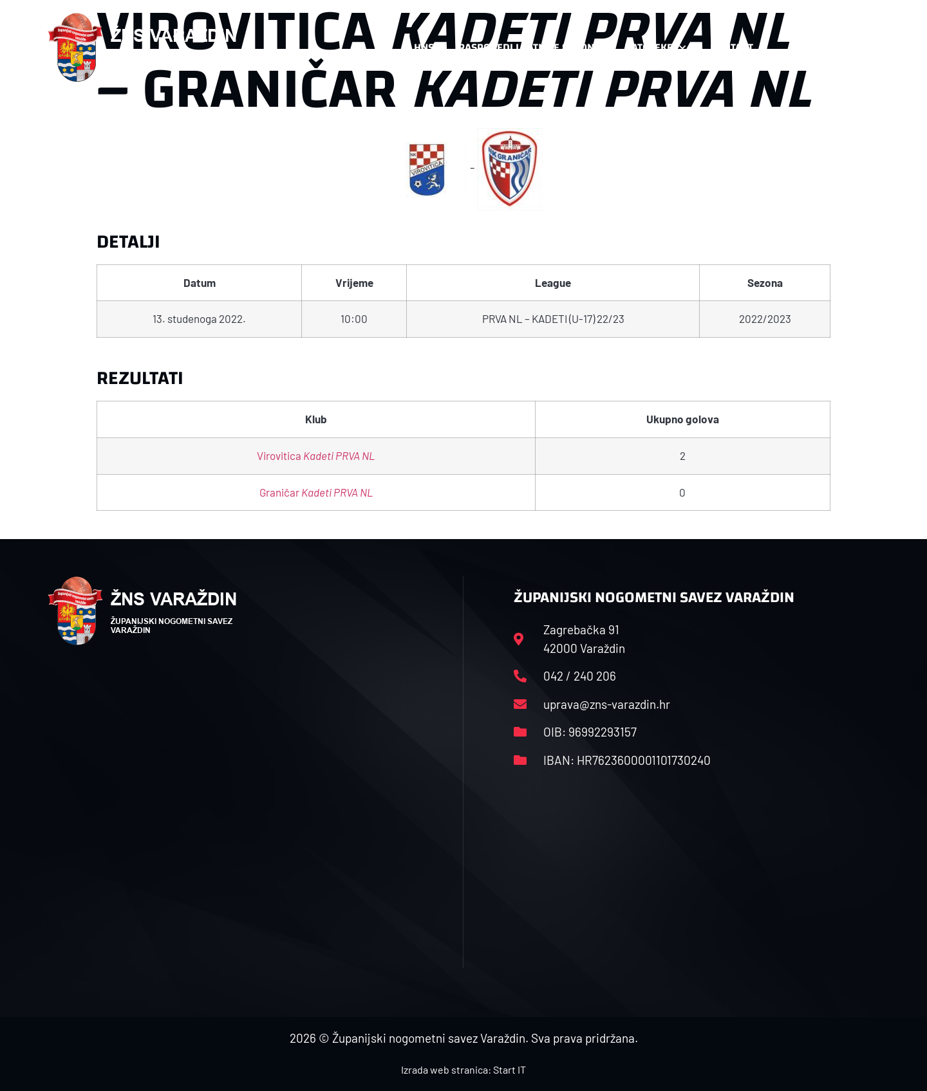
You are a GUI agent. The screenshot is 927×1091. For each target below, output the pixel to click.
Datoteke (655, 47)
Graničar (316, 492)
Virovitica (316, 455)
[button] (854, 48)
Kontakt (738, 47)
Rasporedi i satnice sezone (529, 47)
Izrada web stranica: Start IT (463, 1069)
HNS (424, 47)
